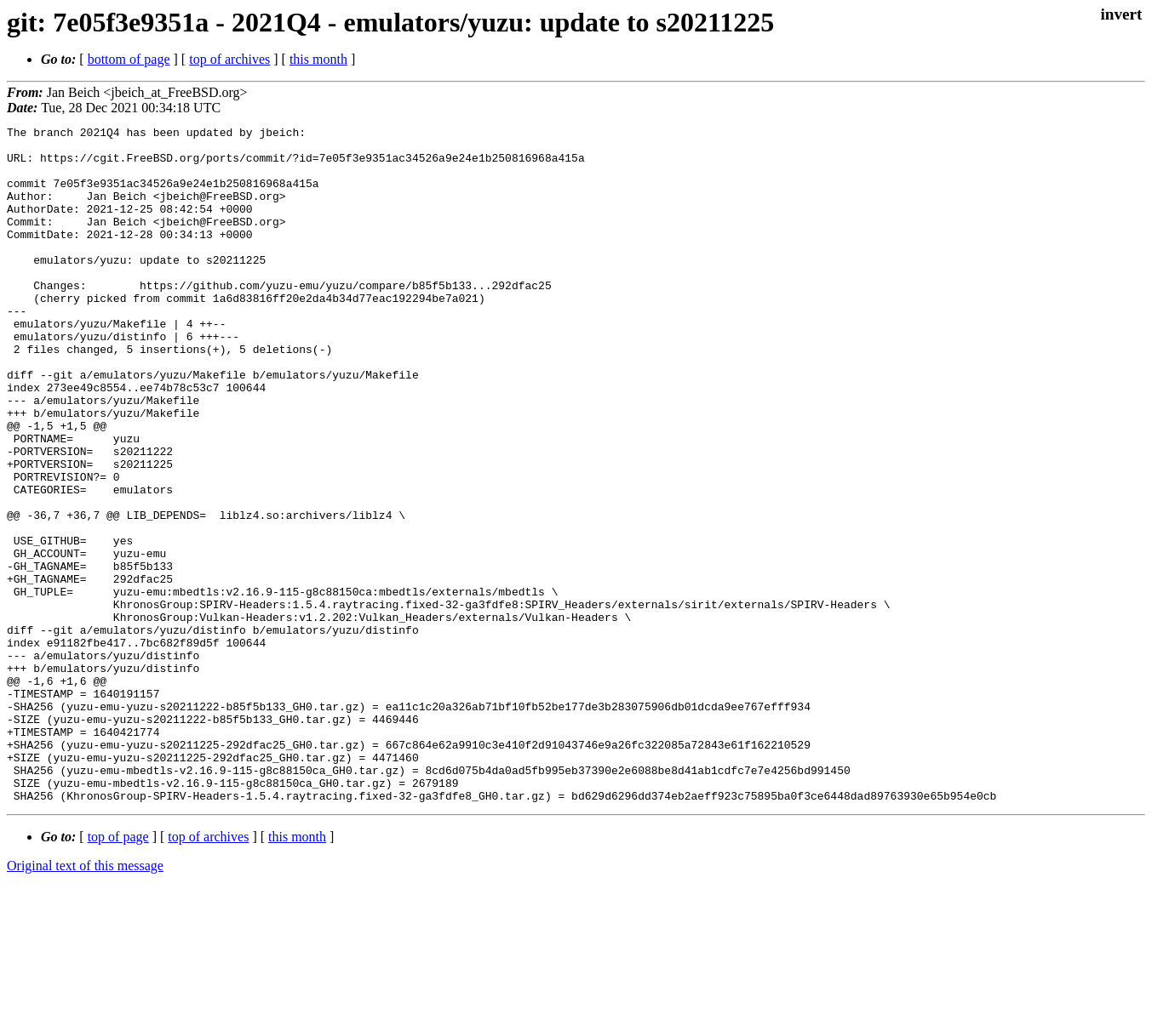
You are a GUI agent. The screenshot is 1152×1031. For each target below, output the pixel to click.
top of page (118, 972)
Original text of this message (85, 1001)
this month (318, 59)
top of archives (229, 59)
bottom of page (129, 59)
